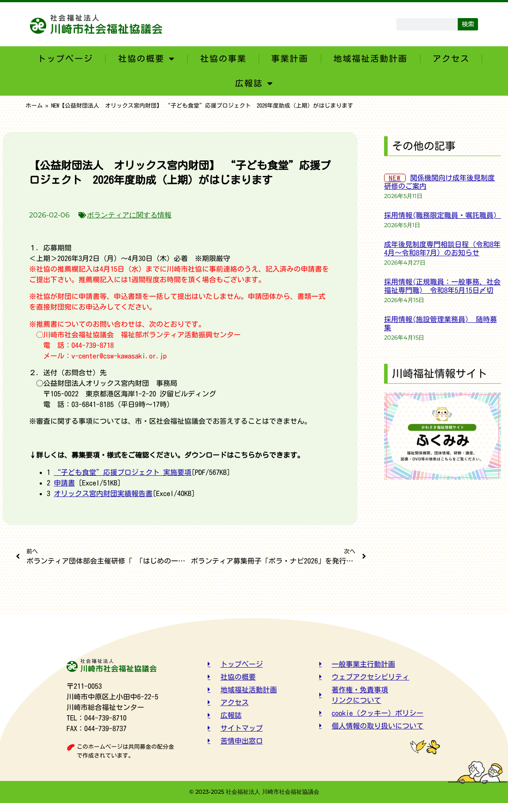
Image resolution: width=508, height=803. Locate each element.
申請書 (64, 482)
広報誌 (254, 83)
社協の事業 (223, 58)
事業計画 (289, 58)
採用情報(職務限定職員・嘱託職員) (444, 215)
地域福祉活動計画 (370, 58)
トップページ (65, 58)
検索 (468, 24)
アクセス (451, 58)
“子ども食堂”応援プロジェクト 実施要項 (122, 472)
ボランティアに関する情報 (129, 215)
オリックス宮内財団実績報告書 (103, 493)
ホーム (34, 105)
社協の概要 (146, 58)
